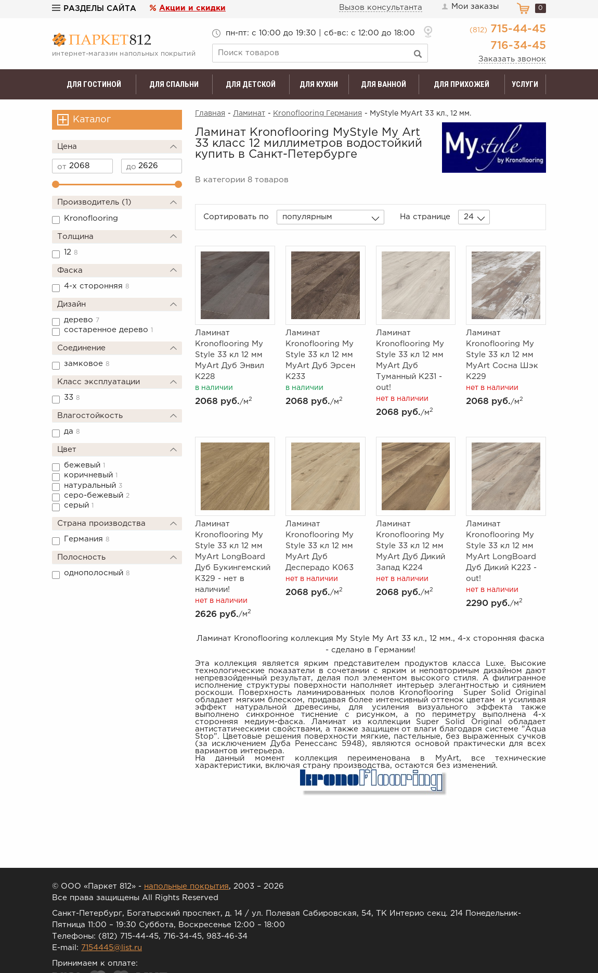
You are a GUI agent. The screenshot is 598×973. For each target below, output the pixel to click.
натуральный (93, 485)
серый (79, 505)
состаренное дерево (108, 329)
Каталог (92, 120)
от (62, 166)
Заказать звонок (512, 59)
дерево (81, 320)
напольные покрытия (186, 886)
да (72, 431)
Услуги (525, 84)
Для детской (251, 84)
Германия (87, 539)
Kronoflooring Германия (317, 113)
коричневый (91, 475)
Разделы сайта (94, 8)
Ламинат (249, 113)
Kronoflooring (91, 218)
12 (71, 252)
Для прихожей (461, 84)
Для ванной (383, 84)
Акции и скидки (192, 8)
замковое (87, 363)
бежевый (84, 465)
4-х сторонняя (96, 286)
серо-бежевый (96, 495)
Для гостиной (94, 84)
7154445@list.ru (111, 947)
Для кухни (319, 84)
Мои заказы (469, 6)
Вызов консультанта (380, 7)
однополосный (97, 573)
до (131, 166)
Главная (210, 113)
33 (72, 397)
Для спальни (174, 84)
